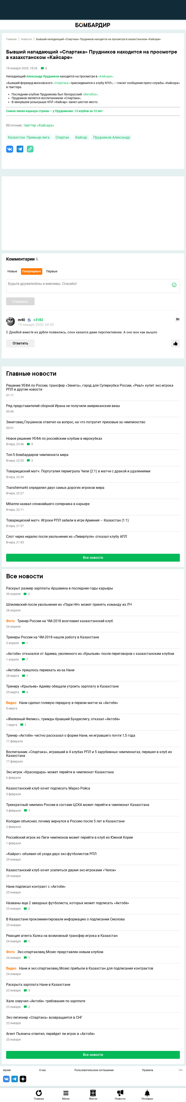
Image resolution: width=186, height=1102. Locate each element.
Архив (7, 1070)
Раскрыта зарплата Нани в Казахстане (38, 985)
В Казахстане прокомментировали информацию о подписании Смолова (65, 919)
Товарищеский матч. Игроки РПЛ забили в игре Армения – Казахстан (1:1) (67, 520)
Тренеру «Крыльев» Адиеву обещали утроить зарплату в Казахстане (62, 686)
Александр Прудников (42, 76)
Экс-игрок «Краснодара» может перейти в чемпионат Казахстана (60, 772)
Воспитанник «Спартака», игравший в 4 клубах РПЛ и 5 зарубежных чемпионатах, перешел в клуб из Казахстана (89, 754)
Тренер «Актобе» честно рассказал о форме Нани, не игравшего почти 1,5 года (70, 736)
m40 (21, 320)
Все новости (93, 557)
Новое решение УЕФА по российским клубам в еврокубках (54, 439)
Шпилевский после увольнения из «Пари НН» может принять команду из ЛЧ (69, 605)
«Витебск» (90, 94)
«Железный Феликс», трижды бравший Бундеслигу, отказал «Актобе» (63, 719)
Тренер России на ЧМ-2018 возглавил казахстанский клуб (59, 621)
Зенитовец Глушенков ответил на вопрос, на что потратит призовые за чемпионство (75, 422)
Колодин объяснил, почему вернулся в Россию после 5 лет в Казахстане (65, 821)
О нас (42, 1070)
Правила (147, 1070)
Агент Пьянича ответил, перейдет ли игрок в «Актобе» (50, 1034)
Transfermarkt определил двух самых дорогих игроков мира (55, 488)
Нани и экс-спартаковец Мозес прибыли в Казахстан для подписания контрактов (79, 968)
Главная (11, 39)
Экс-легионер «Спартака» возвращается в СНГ (44, 1018)
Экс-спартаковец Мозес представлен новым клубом (54, 952)
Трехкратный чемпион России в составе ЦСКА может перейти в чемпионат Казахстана (77, 805)
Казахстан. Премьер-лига (28, 137)
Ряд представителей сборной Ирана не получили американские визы (63, 406)
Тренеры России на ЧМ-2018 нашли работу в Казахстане (52, 637)
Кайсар (81, 137)
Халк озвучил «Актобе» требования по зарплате (45, 1001)
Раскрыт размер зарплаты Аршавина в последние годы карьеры (59, 588)
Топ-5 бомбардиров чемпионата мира (37, 455)
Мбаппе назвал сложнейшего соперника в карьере (47, 504)
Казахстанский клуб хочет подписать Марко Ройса (48, 788)
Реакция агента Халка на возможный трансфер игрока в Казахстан (62, 936)
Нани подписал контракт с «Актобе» (36, 887)
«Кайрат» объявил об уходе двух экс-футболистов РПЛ (51, 854)
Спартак (62, 137)
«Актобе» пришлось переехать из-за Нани (40, 670)
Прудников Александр (111, 137)
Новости (26, 39)
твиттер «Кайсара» (38, 125)
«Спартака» (61, 83)
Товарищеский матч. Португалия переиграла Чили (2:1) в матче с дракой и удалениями (78, 471)
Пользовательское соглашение (94, 1070)
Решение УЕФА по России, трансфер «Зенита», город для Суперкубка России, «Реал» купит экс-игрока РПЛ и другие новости (89, 387)
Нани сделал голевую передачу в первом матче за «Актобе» (62, 703)
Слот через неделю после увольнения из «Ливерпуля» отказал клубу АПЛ (66, 537)
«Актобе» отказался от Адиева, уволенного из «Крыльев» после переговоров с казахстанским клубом (90, 654)
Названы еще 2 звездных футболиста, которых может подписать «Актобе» (67, 903)
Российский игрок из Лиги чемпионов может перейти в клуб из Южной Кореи (69, 837)
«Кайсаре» (105, 76)
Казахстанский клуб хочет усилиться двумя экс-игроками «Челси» (61, 870)
